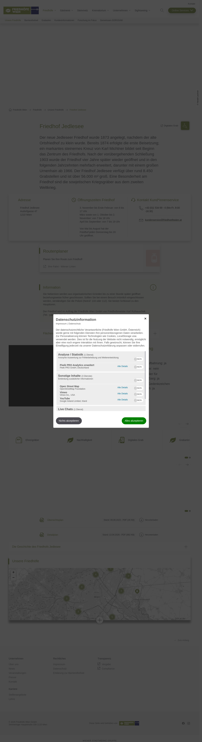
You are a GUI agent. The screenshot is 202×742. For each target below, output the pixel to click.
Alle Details (122, 366)
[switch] (138, 359)
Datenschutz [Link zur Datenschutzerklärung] (75, 323)
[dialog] (101, 371)
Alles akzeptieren (134, 421)
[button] (135, 359)
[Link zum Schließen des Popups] (145, 318)
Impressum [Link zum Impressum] (61, 323)
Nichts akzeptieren (69, 421)
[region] (101, 381)
